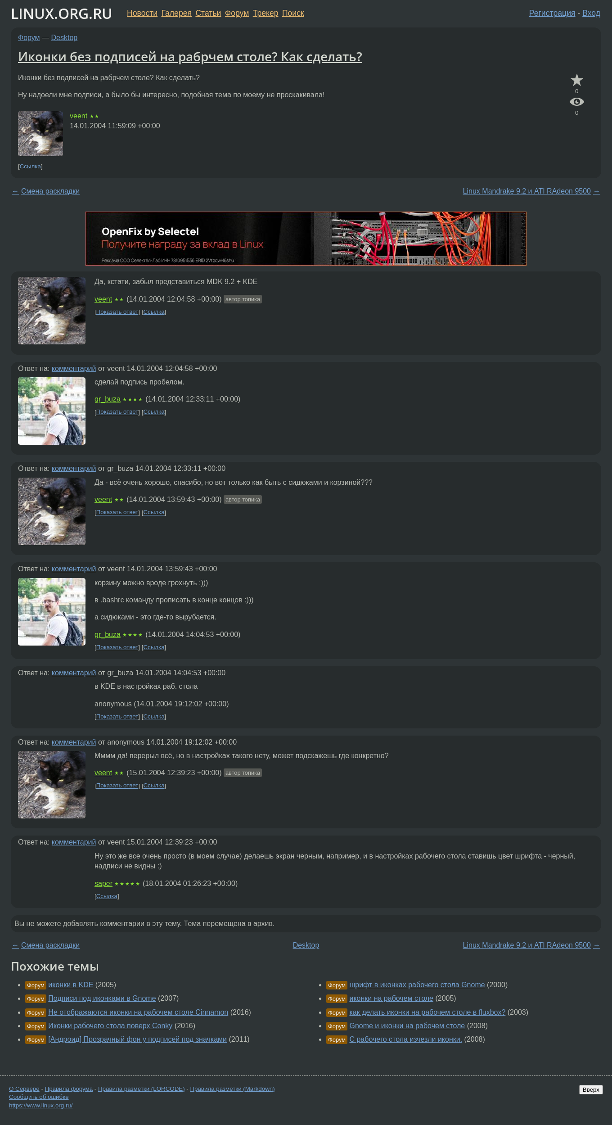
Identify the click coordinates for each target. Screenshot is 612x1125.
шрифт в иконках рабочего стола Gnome (417, 985)
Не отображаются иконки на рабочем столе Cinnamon (138, 1012)
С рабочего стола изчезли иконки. (405, 1039)
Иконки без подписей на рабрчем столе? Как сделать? (190, 56)
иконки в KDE (70, 985)
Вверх (591, 1089)
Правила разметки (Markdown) (232, 1088)
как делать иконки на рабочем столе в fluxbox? (427, 1012)
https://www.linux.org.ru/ (40, 1105)
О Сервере (24, 1088)
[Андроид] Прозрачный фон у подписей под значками (137, 1039)
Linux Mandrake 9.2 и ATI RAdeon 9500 (527, 191)
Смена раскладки (50, 191)
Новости (142, 13)
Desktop (64, 37)
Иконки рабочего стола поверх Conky (110, 1026)
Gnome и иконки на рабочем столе (407, 1026)
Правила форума (69, 1088)
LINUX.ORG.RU (61, 13)
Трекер (266, 13)
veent (78, 116)
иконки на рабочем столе (391, 998)
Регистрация (552, 13)
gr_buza (107, 399)
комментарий (74, 368)
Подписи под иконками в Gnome (102, 998)
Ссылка (30, 166)
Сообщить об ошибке (39, 1096)
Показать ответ (117, 311)
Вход (591, 13)
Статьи (208, 13)
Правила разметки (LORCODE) (141, 1088)
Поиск (293, 13)
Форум (237, 13)
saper (103, 883)
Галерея (177, 13)
